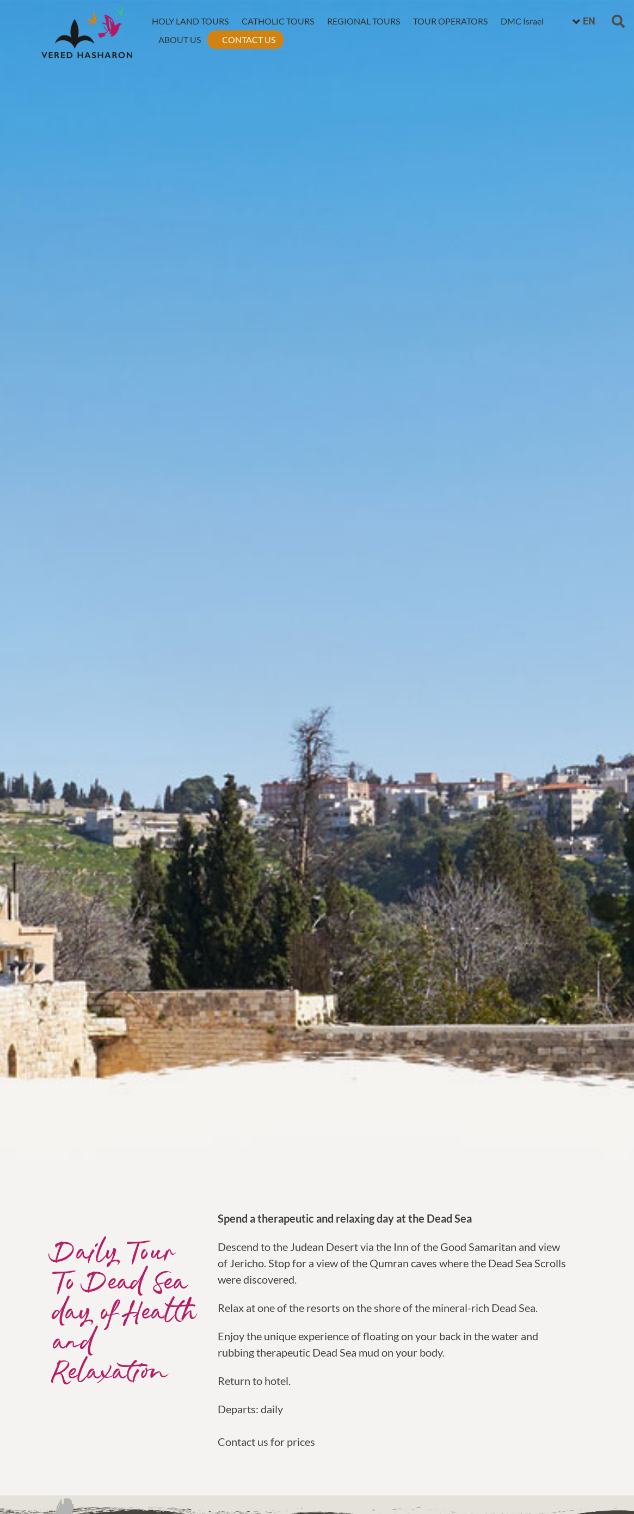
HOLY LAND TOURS (190, 21)
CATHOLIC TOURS (278, 21)
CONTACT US (248, 39)
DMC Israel (522, 21)
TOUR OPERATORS (450, 21)
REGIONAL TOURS (363, 21)
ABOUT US (179, 39)
